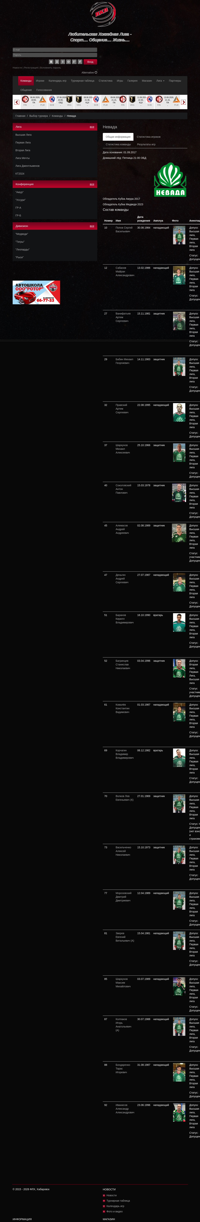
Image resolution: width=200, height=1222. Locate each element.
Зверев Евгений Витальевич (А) (125, 937)
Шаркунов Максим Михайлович (123, 982)
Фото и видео (115, 1211)
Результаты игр (146, 144)
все (92, 126)
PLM (42, 105)
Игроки (40, 80)
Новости (17, 67)
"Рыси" (19, 257)
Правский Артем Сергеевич (122, 409)
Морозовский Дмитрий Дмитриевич (123, 897)
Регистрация (31, 67)
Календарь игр (57, 80)
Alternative (89, 72)
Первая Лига (23, 142)
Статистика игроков (148, 136)
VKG (69, 105)
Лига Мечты (22, 158)
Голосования (44, 89)
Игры (120, 80)
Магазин (147, 80)
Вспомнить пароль (50, 67)
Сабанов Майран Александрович (125, 271)
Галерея (133, 80)
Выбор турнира (38, 115)
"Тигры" (20, 241)
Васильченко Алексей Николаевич (123, 851)
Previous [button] (16, 102)
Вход (90, 61)
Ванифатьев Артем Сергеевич (123, 317)
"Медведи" (21, 233)
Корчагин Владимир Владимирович (125, 754)
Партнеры (175, 80)
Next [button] (183, 102)
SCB (52, 105)
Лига (160, 80)
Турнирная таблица (82, 80)
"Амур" (19, 192)
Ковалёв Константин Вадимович (122, 708)
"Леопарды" (22, 249)
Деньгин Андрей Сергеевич (122, 578)
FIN (25, 105)
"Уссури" (20, 199)
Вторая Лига (22, 150)
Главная (20, 115)
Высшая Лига (23, 134)
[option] (34, 102)
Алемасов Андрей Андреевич (122, 529)
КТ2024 (19, 173)
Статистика (105, 80)
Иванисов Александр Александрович (125, 1109)
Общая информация (118, 136)
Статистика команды (118, 144)
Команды (25, 80)
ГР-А (18, 207)
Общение (26, 89)
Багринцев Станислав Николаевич (123, 664)
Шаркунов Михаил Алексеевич (123, 449)
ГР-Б (18, 215)
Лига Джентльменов (27, 165)
